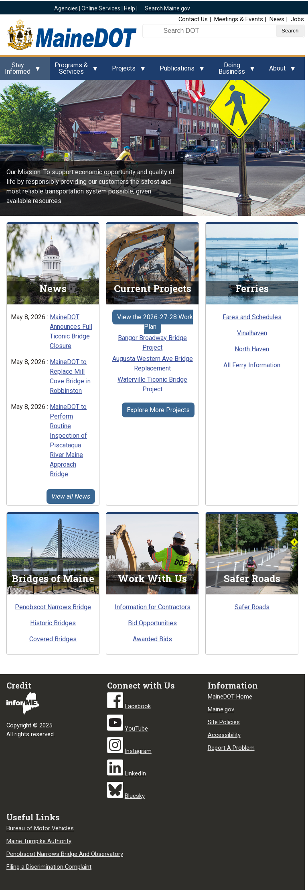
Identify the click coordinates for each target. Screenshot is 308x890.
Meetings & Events (238, 19)
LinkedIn (135, 773)
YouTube (136, 728)
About (279, 70)
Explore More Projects (158, 410)
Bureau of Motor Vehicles (40, 828)
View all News (70, 496)
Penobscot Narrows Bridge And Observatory (64, 854)
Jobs (297, 19)
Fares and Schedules (252, 317)
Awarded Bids (152, 639)
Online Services (100, 8)
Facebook (138, 706)
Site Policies (224, 722)
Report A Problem (231, 747)
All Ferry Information (251, 365)
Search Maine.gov (167, 8)
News (277, 19)
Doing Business (234, 70)
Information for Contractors (152, 607)
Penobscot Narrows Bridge (53, 607)
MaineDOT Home (230, 696)
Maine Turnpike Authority (38, 841)
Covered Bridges (53, 639)
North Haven (252, 349)
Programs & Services (73, 70)
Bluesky (135, 795)
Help (129, 8)
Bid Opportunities (152, 623)
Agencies (66, 8)
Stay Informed (20, 70)
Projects (126, 70)
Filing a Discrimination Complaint (48, 866)
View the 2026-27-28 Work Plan (155, 321)
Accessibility (224, 735)
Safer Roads (252, 607)
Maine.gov (221, 709)
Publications (179, 70)
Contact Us (193, 19)
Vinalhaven (252, 333)
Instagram (138, 751)
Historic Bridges (53, 623)
